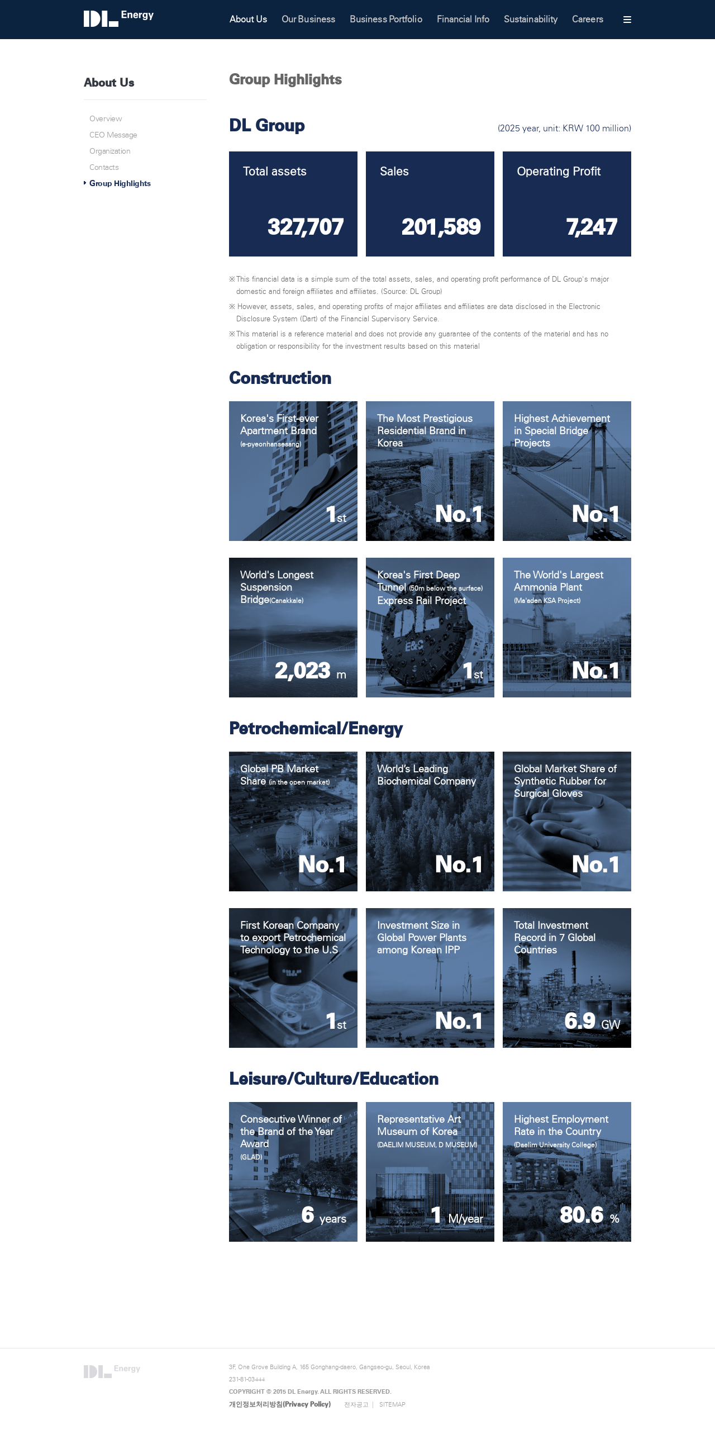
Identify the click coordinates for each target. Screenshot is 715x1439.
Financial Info (463, 19)
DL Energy (145, 18)
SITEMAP (392, 1404)
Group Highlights (119, 183)
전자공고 (356, 1404)
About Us (248, 19)
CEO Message (113, 135)
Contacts (103, 167)
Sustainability (530, 19)
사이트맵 (627, 19)
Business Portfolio (386, 19)
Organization (109, 151)
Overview (105, 119)
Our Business (308, 19)
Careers (587, 19)
